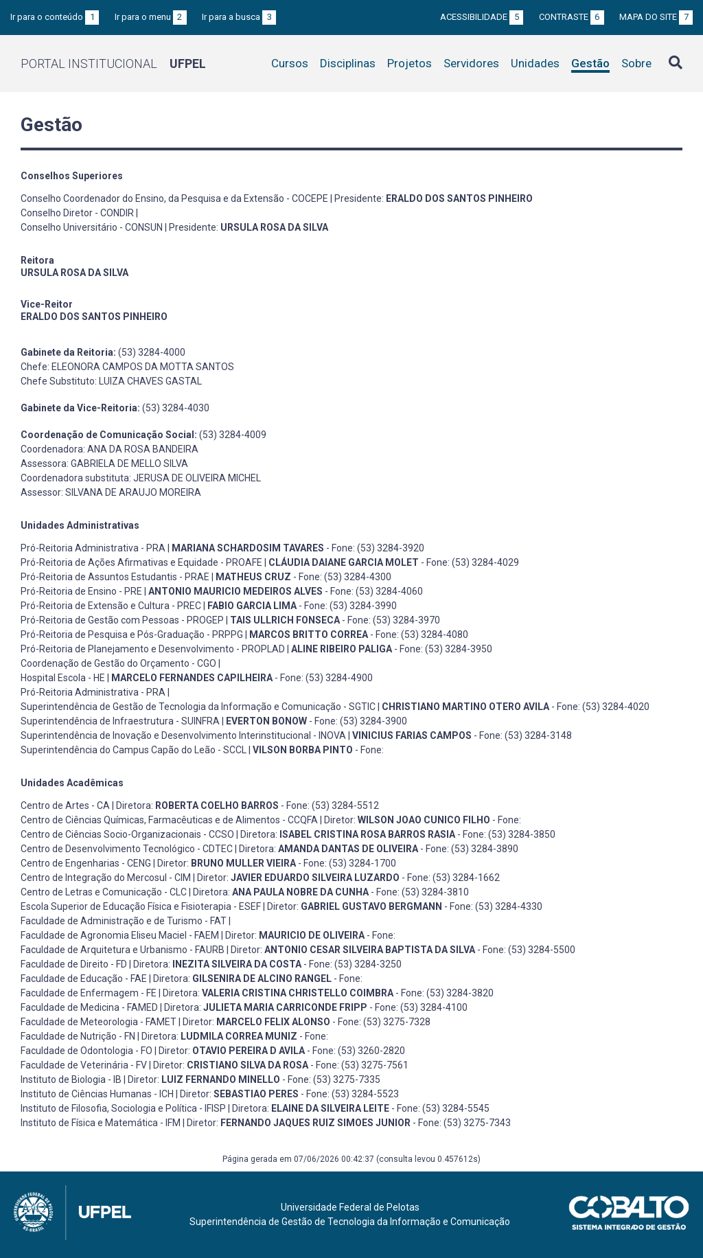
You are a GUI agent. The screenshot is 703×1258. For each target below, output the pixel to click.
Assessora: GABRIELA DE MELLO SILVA (104, 463)
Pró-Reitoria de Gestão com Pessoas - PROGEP (122, 620)
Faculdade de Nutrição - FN (78, 1036)
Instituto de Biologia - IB (71, 1079)
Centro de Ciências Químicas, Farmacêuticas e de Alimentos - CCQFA (169, 819)
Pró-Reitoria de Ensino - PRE (81, 591)
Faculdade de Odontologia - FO (86, 1050)
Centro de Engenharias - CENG (86, 863)
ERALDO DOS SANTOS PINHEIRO (94, 316)
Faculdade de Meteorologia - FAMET (98, 1021)
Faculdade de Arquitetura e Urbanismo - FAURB (122, 949)
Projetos (409, 63)
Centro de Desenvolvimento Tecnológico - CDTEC (127, 848)
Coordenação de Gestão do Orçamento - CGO (118, 663)
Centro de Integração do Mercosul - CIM (106, 877)
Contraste (571, 17)
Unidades (535, 63)
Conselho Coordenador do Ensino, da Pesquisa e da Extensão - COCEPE (174, 198)
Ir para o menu (151, 17)
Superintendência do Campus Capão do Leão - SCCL (133, 749)
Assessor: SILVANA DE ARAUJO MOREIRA (111, 492)
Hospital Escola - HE (63, 677)
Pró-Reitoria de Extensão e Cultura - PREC (111, 605)
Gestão (590, 63)
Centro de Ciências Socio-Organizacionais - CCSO (127, 834)
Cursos (289, 63)
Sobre (636, 63)
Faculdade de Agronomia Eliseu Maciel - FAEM (120, 935)
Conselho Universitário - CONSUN (92, 227)
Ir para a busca (239, 17)
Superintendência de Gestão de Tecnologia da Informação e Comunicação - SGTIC (198, 706)
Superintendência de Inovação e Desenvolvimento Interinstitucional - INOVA (183, 735)
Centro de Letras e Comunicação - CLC (104, 892)
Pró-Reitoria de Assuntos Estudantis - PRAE (115, 576)
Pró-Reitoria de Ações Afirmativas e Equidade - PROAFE (141, 562)
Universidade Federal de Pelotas (350, 1207)
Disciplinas (348, 63)
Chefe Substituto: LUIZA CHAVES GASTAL (111, 381)
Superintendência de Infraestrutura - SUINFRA (120, 721)
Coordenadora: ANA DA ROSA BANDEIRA (109, 449)
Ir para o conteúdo (54, 17)
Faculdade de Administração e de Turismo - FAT (124, 920)
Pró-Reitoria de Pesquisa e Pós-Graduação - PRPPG (132, 634)
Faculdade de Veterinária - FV (84, 1065)
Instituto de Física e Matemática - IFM (101, 1122)
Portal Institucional (113, 63)
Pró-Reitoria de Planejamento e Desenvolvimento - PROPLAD (153, 648)
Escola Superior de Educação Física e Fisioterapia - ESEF (141, 906)
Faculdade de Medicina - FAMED (89, 1007)
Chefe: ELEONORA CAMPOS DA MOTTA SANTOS (127, 366)
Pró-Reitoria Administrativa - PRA (93, 547)
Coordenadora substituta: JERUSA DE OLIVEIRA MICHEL (141, 477)
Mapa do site (656, 17)
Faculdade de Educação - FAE (84, 978)
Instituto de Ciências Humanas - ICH (97, 1093)
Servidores (471, 63)
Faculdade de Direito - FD (74, 964)
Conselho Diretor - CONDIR (77, 212)
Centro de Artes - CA (65, 805)
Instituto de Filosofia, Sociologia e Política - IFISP (123, 1108)
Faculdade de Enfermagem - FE (89, 992)
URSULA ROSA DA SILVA (74, 272)
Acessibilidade (481, 17)
